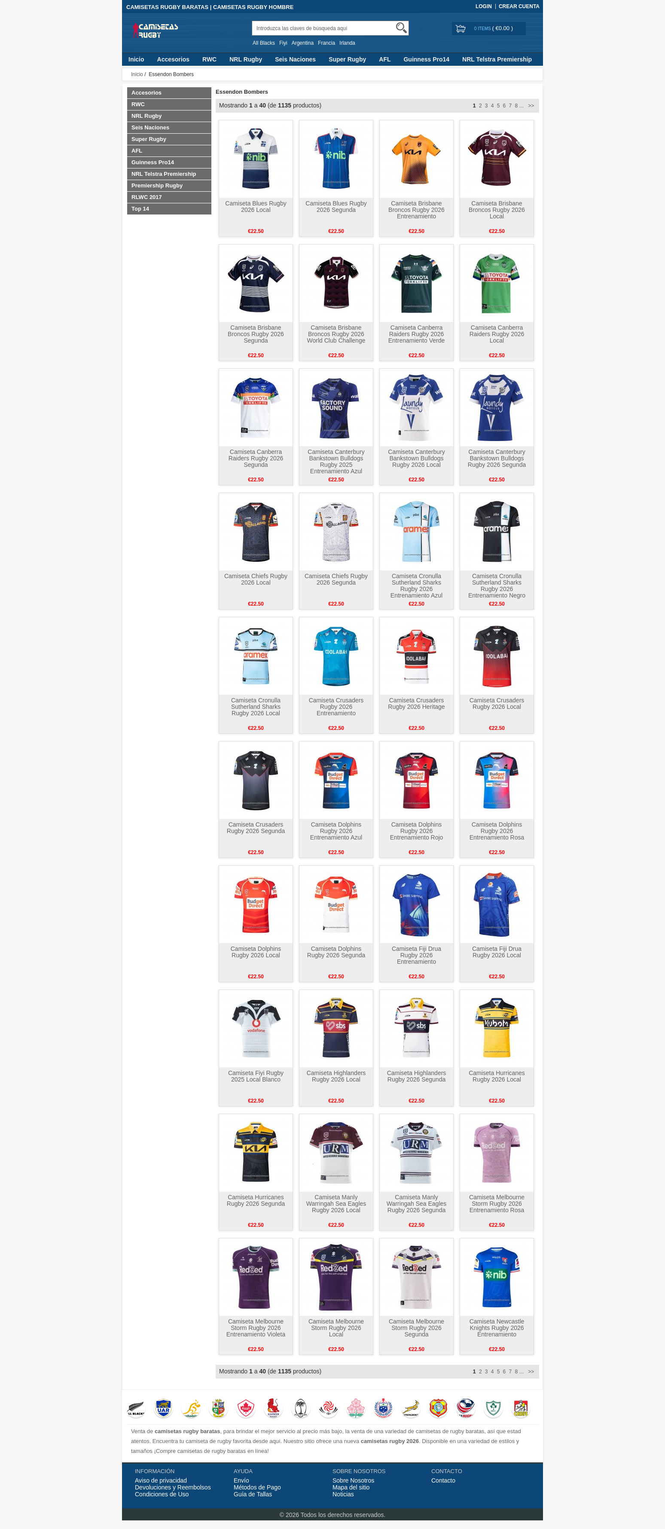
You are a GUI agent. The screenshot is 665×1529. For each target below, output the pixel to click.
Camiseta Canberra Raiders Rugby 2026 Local (497, 334)
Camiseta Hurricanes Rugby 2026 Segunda (256, 1200)
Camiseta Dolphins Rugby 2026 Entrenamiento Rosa (497, 831)
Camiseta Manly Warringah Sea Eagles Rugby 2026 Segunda (417, 1203)
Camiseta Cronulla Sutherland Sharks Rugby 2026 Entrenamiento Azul (416, 586)
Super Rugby (347, 59)
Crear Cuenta (519, 6)
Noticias (343, 1494)
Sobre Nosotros (353, 1480)
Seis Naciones (295, 59)
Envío (241, 1480)
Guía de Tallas (253, 1494)
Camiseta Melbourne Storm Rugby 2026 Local (336, 1328)
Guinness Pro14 (426, 59)
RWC (209, 59)
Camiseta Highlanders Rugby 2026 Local (336, 1076)
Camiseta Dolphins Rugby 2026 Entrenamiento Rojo (416, 831)
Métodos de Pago (257, 1487)
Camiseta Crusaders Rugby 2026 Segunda (256, 827)
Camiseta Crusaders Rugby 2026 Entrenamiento (336, 707)
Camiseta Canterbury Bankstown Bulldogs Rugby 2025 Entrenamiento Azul (336, 461)
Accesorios (173, 59)
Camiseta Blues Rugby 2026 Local (255, 206)
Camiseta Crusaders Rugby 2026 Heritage (416, 703)
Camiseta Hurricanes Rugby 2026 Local (497, 1076)
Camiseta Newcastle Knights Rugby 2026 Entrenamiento (497, 1328)
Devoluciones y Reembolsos (173, 1487)
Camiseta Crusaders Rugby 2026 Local (497, 703)
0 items (483, 28)
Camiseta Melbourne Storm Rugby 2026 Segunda (416, 1328)
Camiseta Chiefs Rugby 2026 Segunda (336, 579)
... (521, 106)
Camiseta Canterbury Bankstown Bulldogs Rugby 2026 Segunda (497, 458)
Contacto (443, 1480)
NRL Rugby (245, 59)
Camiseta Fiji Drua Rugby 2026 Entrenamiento (416, 955)
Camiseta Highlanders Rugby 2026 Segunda (416, 1076)
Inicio (136, 59)
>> (530, 106)
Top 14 (140, 208)
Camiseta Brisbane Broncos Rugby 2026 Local (497, 210)
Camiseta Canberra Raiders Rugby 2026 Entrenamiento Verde (416, 334)
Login (484, 6)
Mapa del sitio (350, 1487)
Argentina (303, 43)
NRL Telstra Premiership (497, 59)
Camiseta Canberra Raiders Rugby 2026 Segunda (256, 458)
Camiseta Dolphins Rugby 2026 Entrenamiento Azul (336, 831)
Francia (326, 43)
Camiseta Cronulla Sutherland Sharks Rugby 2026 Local (256, 707)
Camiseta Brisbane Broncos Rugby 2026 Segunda (256, 334)
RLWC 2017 (146, 197)
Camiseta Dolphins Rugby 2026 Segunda (336, 952)
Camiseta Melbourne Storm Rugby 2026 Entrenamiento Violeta (256, 1328)
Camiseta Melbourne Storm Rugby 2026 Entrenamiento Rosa (497, 1203)
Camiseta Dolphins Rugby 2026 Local (256, 952)
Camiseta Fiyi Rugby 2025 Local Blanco (256, 1076)
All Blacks (264, 43)
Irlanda (347, 43)
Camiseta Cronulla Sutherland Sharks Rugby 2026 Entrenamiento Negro (496, 586)
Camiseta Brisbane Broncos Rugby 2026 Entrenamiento (416, 210)
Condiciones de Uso (162, 1494)
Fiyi (283, 43)
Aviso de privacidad (161, 1480)
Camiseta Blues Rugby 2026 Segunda (335, 206)
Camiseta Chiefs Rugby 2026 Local (255, 579)
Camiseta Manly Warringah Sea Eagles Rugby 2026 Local (336, 1203)
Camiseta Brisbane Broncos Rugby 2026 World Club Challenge (336, 334)
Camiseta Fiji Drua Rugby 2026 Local (497, 952)
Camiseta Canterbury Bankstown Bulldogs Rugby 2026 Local (416, 458)
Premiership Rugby (157, 185)
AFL (384, 59)
